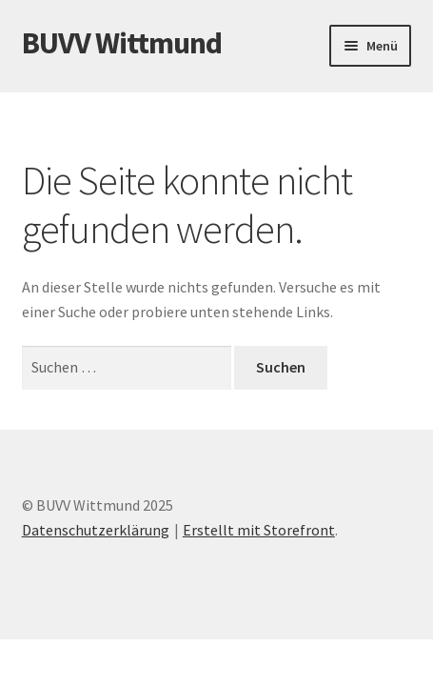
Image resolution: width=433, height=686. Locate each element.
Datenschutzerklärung (95, 529)
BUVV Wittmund (122, 43)
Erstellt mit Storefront (259, 529)
